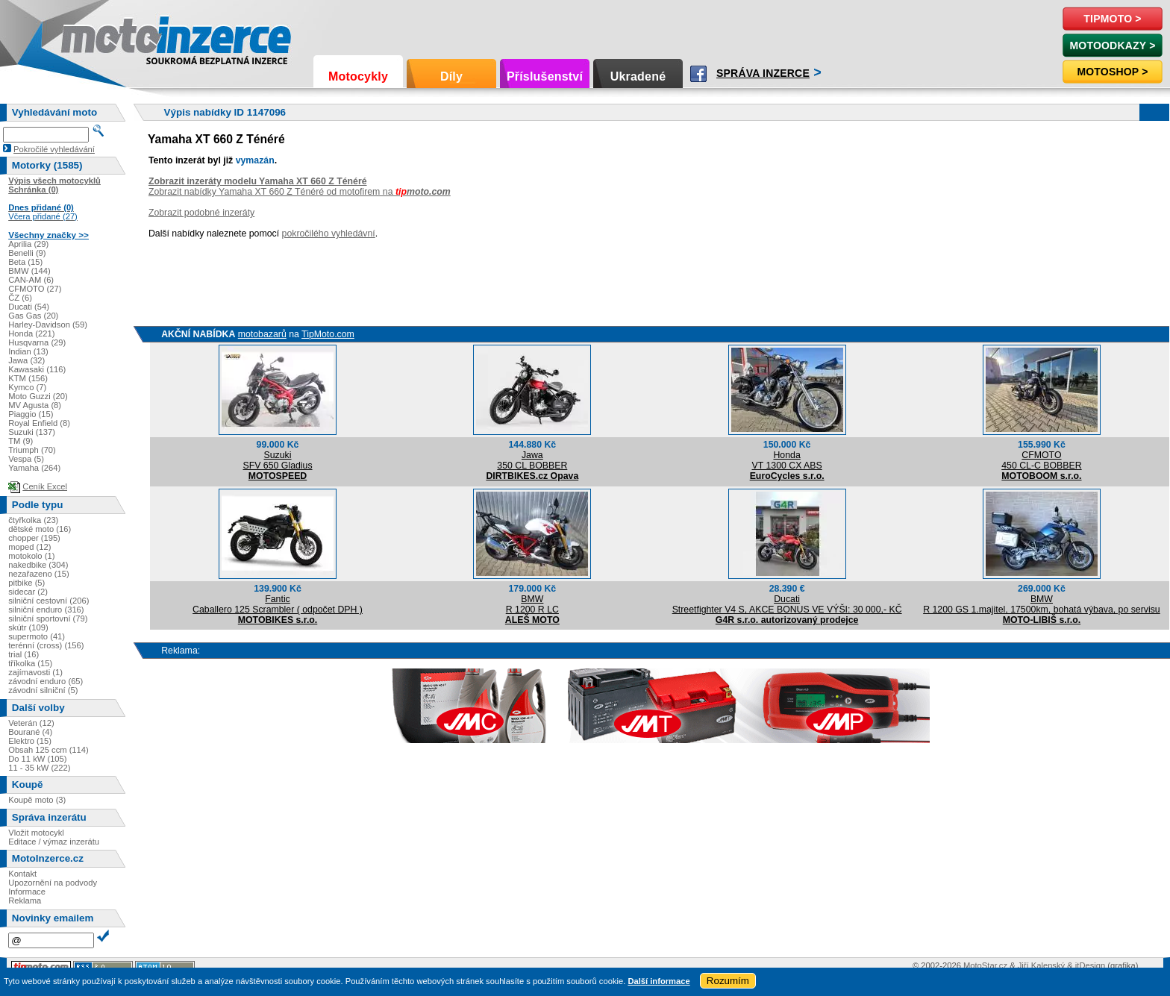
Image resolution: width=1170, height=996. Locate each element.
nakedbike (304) (38, 564)
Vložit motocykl (36, 832)
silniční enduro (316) (46, 609)
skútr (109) (28, 627)
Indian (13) (28, 351)
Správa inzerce (763, 73)
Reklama (24, 900)
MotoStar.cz (985, 965)
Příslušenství (545, 76)
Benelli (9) (27, 252)
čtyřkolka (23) (33, 520)
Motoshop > (1112, 72)
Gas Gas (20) (33, 315)
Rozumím (728, 980)
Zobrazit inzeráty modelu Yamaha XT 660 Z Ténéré (257, 181)
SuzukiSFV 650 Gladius (277, 460)
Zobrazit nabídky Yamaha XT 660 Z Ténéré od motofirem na (299, 192)
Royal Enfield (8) (39, 423)
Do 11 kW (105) (37, 758)
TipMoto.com (327, 334)
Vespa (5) (26, 458)
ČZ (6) (20, 297)
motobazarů (262, 334)
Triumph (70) (32, 449)
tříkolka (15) (30, 663)
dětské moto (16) (39, 528)
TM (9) (20, 440)
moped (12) (29, 546)
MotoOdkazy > (1112, 45)
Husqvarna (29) (37, 342)
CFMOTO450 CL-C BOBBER (1041, 460)
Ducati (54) (28, 306)
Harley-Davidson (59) (47, 324)
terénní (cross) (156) (46, 645)
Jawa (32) (26, 360)
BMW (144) (29, 270)
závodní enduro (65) (45, 681)
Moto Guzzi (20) (38, 396)
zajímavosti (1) (35, 672)
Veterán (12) (31, 722)
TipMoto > (1112, 19)
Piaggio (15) (30, 414)
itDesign (1090, 965)
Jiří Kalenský (1041, 965)
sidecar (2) (28, 591)
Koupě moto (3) (37, 799)
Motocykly (358, 76)
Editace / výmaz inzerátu (53, 841)
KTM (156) (28, 378)
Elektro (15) (29, 740)
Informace (27, 891)
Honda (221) (31, 333)
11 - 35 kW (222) (39, 767)
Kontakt (22, 873)
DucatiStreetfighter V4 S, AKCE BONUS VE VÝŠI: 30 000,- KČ (787, 604)
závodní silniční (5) (43, 690)
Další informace (658, 981)
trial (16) (23, 654)
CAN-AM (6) (31, 279)
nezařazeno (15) (38, 573)
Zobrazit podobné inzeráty (201, 212)
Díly (451, 76)
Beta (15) (25, 261)
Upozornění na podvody (52, 882)
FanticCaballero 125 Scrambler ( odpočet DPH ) (278, 604)
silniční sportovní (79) (47, 618)
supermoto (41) (36, 636)
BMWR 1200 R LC (532, 604)
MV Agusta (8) (34, 405)
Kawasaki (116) (37, 369)
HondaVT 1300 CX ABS (787, 460)
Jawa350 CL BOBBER (532, 460)
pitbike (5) (26, 582)
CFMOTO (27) (34, 288)
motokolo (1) (31, 555)
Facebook (698, 74)
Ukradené (638, 76)
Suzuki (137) (31, 431)
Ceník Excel (44, 486)
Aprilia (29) (28, 243)
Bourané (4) (30, 731)
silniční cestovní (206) (48, 600)
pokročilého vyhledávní (328, 233)
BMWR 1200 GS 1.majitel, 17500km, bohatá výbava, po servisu (1041, 604)
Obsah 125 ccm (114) (48, 749)
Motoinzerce (92, 37)
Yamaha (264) (34, 467)
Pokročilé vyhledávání (54, 149)
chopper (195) (34, 537)
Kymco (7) (27, 387)
